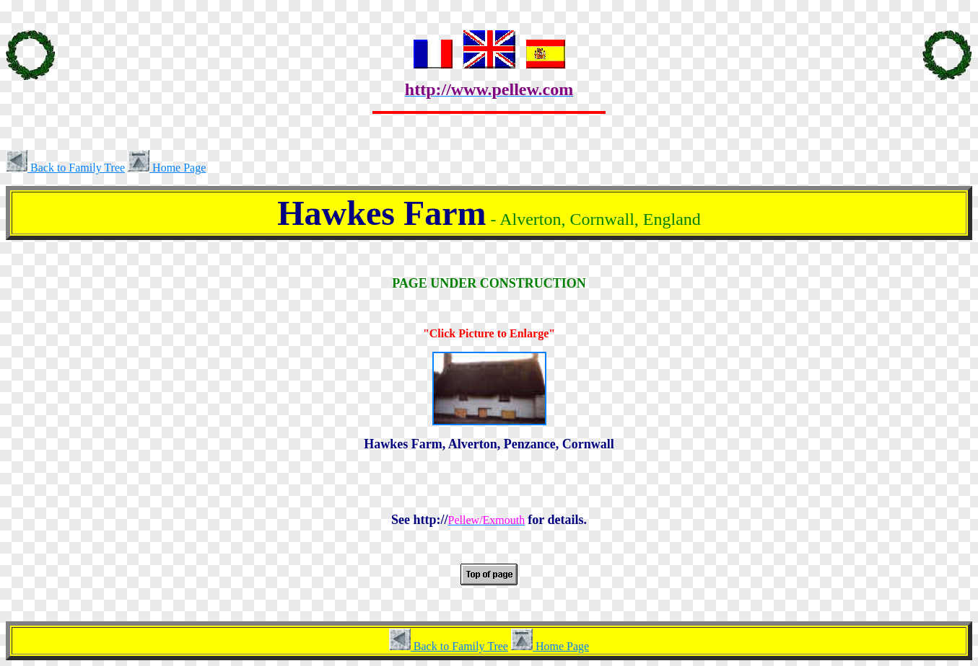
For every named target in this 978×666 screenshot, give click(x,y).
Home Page (167, 167)
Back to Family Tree (65, 167)
